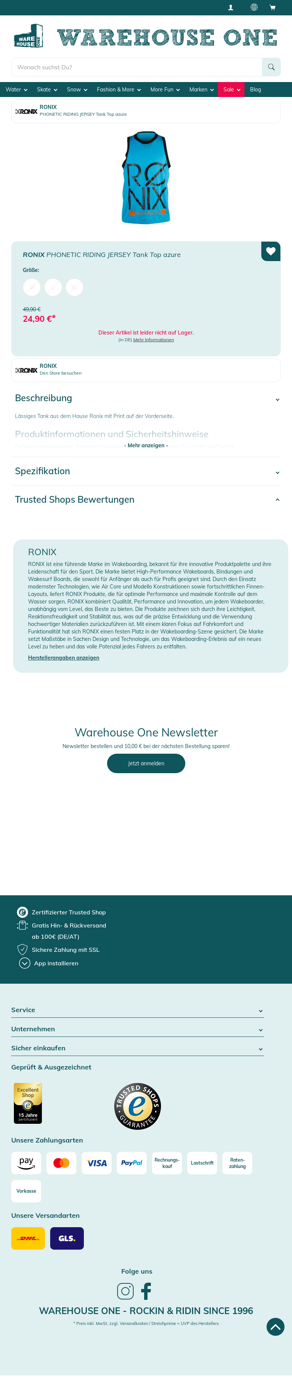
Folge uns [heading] (136, 1271)
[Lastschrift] (202, 1163)
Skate (47, 89)
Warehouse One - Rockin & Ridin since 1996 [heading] (146, 1310)
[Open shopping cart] (272, 7)
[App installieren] (48, 963)
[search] (136, 67)
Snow (77, 89)
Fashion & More (119, 89)
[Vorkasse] (26, 1191)
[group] (61, 912)
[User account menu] (233, 7)
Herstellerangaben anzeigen (63, 657)
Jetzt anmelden (146, 763)
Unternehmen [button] (137, 1029)
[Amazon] (26, 1163)
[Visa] (97, 1163)
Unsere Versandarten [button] (45, 1216)
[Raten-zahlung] (237, 1163)
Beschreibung (43, 397)
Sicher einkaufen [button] (137, 1048)
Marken (201, 89)
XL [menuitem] (75, 287)
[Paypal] (132, 1163)
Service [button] (137, 1010)
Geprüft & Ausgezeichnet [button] (51, 1067)
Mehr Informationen (153, 339)
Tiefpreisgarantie (147, 7)
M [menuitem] (32, 287)
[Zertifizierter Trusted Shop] (42, 1107)
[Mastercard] (61, 1163)
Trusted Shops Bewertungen (74, 499)
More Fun (165, 89)
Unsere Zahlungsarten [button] (47, 1140)
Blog (255, 89)
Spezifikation (42, 470)
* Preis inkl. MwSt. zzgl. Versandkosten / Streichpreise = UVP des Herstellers (146, 1323)
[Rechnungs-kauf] (167, 1163)
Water (16, 89)
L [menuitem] (53, 287)
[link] (125, 1298)
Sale (231, 89)
